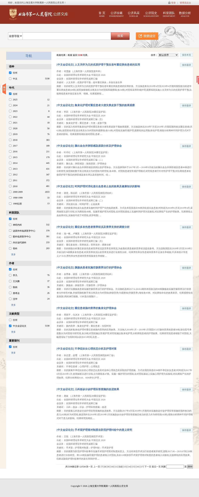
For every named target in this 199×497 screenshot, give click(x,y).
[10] (112, 466)
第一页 (89, 466)
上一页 (96, 466)
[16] (138, 466)
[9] (108, 466)
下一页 (147, 466)
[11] (116, 466)
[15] (134, 466)
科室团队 (169, 14)
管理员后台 (185, 2)
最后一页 (156, 466)
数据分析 (185, 14)
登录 (173, 2)
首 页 (102, 14)
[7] (102, 466)
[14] (129, 466)
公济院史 (151, 14)
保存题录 (186, 65)
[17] (142, 466)
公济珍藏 (116, 14)
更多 (12, 254)
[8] (105, 466)
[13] (125, 466)
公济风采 (134, 14)
